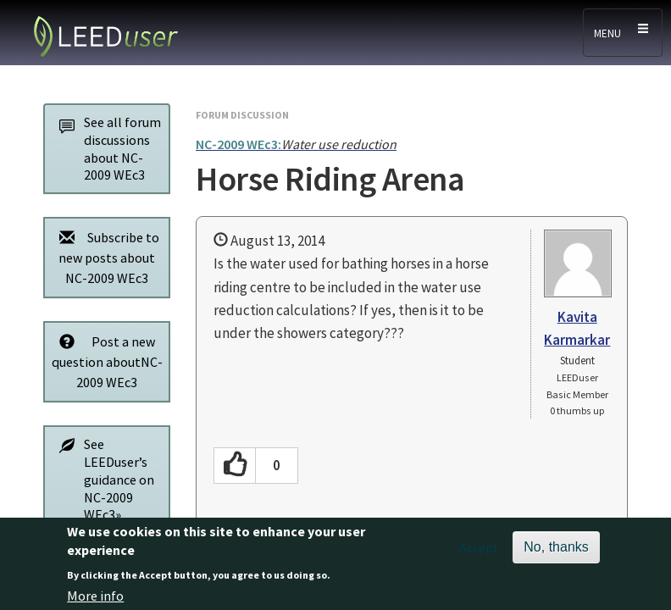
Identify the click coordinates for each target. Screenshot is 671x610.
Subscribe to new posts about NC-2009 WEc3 (104, 257)
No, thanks (556, 553)
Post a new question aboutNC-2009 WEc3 (106, 361)
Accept (479, 554)
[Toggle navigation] (623, 32)
